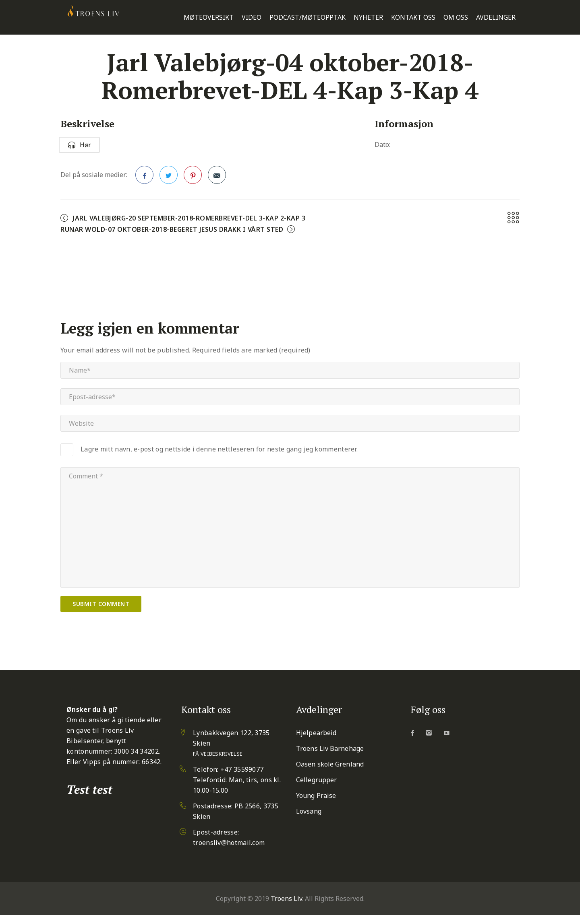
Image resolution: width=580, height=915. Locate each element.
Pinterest (193, 177)
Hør (79, 144)
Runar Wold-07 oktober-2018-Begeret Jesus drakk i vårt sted (171, 229)
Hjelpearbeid (316, 732)
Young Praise (316, 795)
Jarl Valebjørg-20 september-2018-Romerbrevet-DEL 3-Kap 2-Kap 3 (188, 218)
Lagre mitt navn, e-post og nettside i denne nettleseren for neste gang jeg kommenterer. (219, 449)
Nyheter (368, 17)
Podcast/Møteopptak (307, 17)
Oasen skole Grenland (330, 764)
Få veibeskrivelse (217, 753)
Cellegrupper (316, 779)
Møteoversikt (209, 17)
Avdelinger (496, 17)
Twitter (169, 177)
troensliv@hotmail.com (229, 842)
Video (251, 17)
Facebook (144, 177)
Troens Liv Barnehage (330, 748)
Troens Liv (286, 898)
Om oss (455, 17)
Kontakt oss (413, 17)
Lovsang (308, 811)
